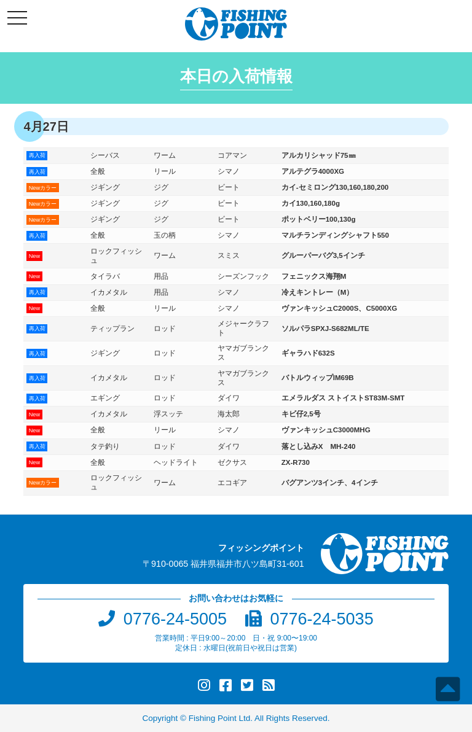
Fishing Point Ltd (220, 718)
